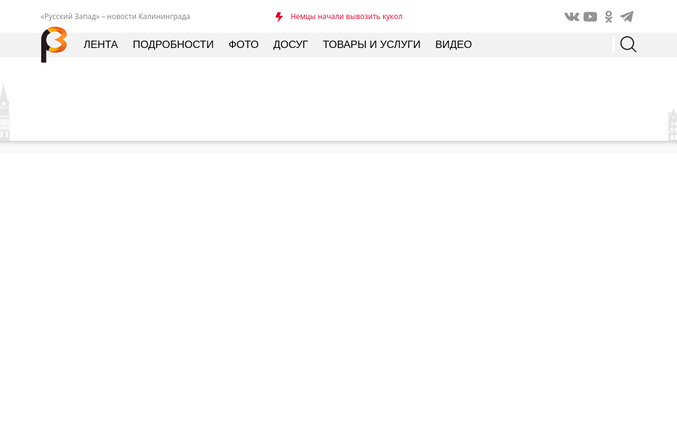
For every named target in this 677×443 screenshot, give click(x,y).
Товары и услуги (372, 44)
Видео (453, 44)
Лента (101, 44)
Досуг (291, 44)
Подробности (173, 44)
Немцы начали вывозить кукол (346, 16)
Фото (244, 44)
